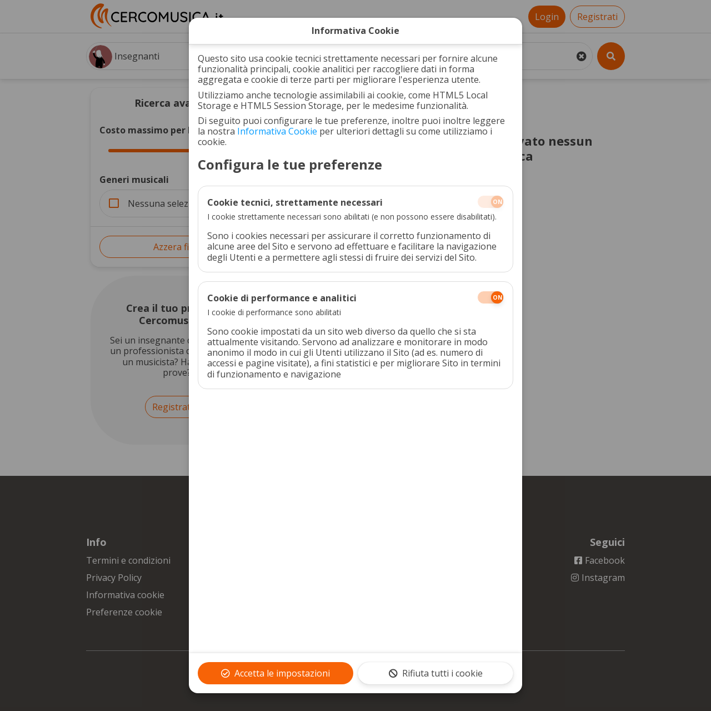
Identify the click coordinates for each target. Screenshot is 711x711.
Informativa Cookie (277, 131)
